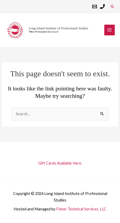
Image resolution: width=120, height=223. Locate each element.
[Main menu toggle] (109, 30)
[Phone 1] (102, 6)
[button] (112, 6)
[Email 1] (94, 6)
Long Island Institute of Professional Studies (58, 28)
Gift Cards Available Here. (60, 163)
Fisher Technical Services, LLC (81, 209)
